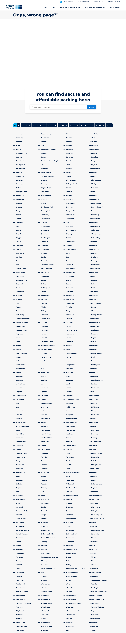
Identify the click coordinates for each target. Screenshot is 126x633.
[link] (25, 72)
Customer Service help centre (49, 597)
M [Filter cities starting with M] (63, 64)
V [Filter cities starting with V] (96, 64)
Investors (67, 616)
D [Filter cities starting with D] (29, 64)
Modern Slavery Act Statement (22, 631)
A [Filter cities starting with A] (18, 64)
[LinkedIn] (43, 614)
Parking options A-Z (20, 597)
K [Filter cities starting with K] (55, 64)
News (66, 619)
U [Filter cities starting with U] (92, 64)
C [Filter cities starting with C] (26, 64)
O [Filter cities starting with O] (70, 64)
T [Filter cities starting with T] (88, 64)
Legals (38, 631)
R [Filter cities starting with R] (81, 64)
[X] (47, 614)
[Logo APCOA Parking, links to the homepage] (14, 6)
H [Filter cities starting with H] (44, 64)
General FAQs (43, 605)
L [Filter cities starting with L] (59, 64)
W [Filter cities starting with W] (100, 64)
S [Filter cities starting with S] (85, 64)
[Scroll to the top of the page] (123, 584)
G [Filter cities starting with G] (40, 64)
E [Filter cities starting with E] (33, 64)
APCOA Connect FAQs (46, 602)
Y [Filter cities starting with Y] (107, 64)
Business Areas (69, 609)
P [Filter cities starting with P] (74, 64)
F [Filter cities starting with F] (37, 64)
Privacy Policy (48, 631)
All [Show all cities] (15, 64)
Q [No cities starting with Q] (77, 64)
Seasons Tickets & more (21, 600)
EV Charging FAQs (45, 600)
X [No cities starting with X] (103, 64)
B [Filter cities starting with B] (22, 64)
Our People (68, 600)
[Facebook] (40, 614)
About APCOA (69, 597)
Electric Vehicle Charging (22, 602)
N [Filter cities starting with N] (66, 64)
